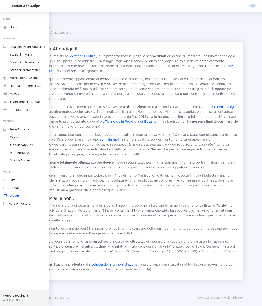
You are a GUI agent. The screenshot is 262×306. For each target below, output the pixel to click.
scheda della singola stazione (149, 274)
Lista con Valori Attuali (24, 46)
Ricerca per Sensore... (22, 85)
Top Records (15, 110)
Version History (16, 203)
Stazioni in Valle (21, 54)
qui (121, 71)
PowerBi (12, 180)
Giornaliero (18, 137)
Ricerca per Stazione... (21, 78)
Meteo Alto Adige (26, 6)
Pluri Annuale (19, 152)
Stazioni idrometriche (25, 70)
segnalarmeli (183, 139)
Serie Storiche (24, 129)
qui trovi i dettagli (102, 71)
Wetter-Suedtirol (118, 56)
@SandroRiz (95, 297)
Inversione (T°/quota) (21, 102)
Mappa (11, 93)
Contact (11, 188)
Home (10, 27)
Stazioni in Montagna (24, 62)
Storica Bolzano (21, 160)
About (11, 195)
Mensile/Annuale (22, 145)
